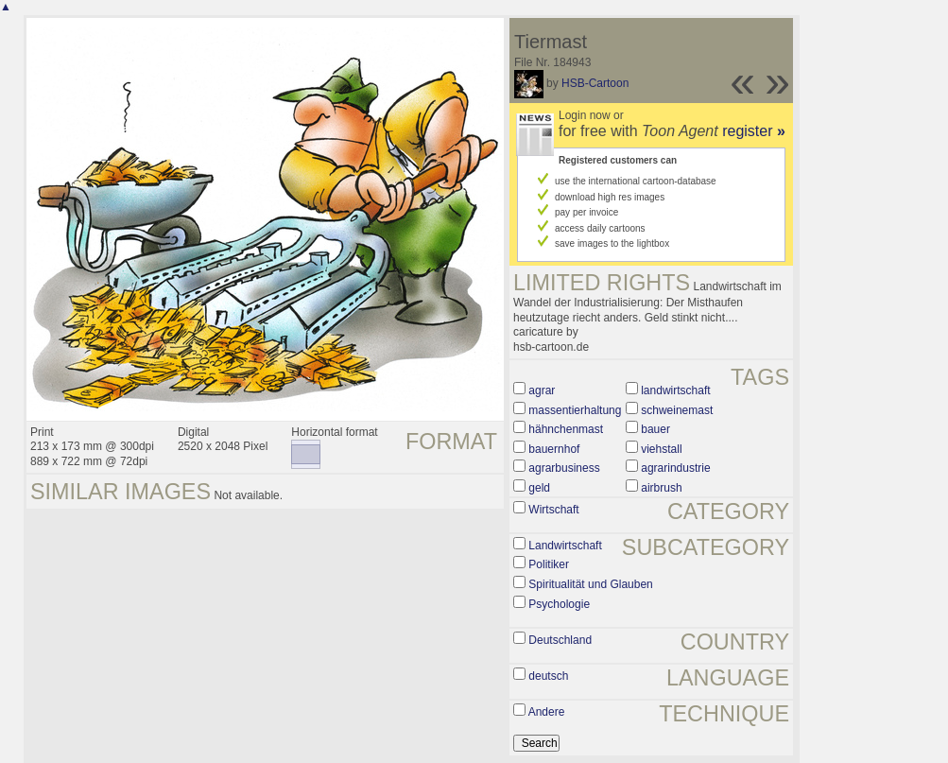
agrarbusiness (563, 468)
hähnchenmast (565, 429)
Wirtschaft (553, 509)
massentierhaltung (574, 410)
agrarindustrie (675, 468)
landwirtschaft (675, 390)
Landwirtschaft (564, 545)
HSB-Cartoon (595, 83)
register (753, 131)
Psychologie (559, 604)
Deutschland (560, 640)
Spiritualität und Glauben (590, 584)
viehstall (661, 449)
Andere (546, 712)
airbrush (661, 487)
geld (539, 487)
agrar (541, 390)
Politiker (548, 564)
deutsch (548, 676)
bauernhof (553, 449)
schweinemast (677, 410)
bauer (655, 429)
